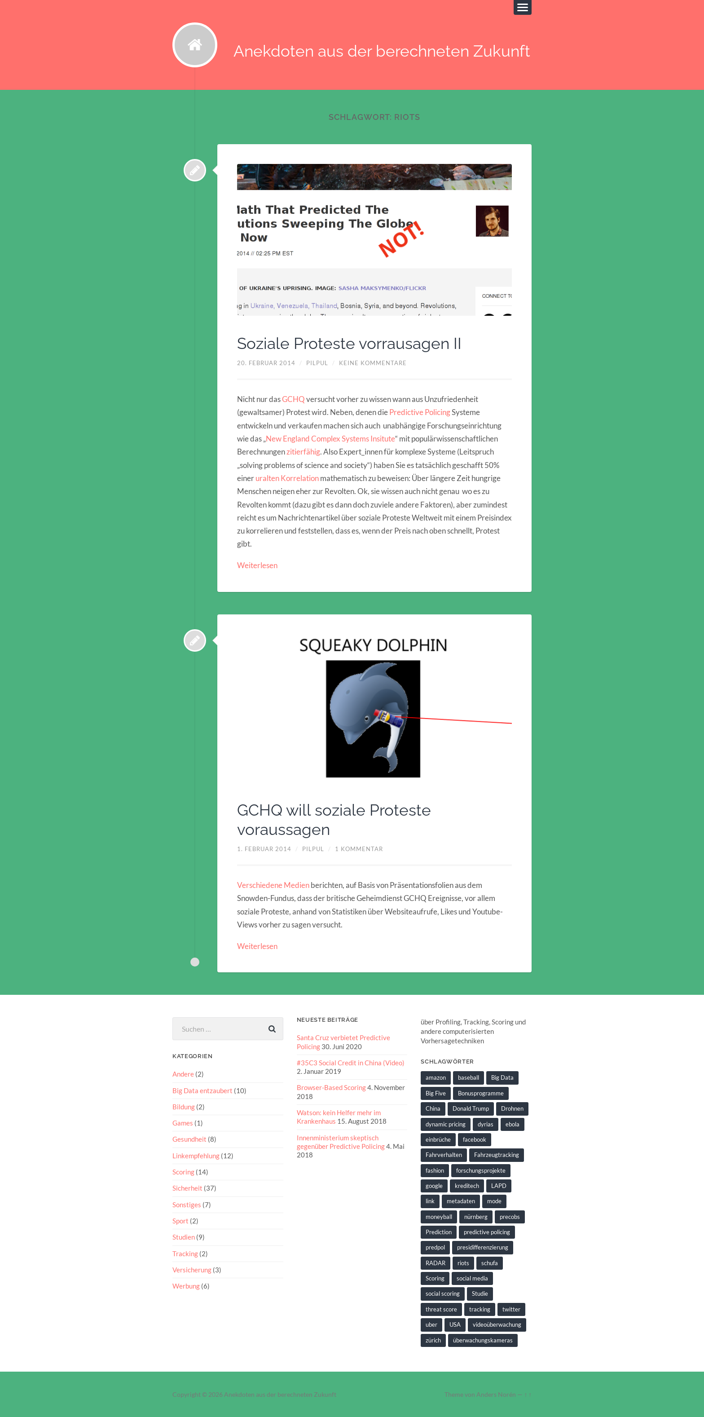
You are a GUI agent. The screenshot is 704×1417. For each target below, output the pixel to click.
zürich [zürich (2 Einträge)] (433, 1338)
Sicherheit (187, 1187)
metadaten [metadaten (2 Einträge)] (461, 1200)
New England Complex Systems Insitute (330, 438)
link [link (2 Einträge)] (430, 1200)
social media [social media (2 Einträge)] (472, 1277)
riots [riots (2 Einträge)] (463, 1262)
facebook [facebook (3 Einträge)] (474, 1138)
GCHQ (293, 399)
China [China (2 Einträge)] (433, 1108)
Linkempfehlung (196, 1155)
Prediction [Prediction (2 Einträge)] (439, 1231)
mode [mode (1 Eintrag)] (494, 1200)
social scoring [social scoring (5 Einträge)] (443, 1293)
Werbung (186, 1285)
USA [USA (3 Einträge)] (455, 1323)
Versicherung (191, 1269)
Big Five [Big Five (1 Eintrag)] (436, 1092)
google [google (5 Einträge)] (434, 1184)
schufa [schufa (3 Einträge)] (489, 1262)
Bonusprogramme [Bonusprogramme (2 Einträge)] (481, 1092)
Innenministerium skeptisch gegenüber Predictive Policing (341, 1141)
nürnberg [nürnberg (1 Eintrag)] (476, 1215)
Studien (183, 1236)
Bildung (183, 1106)
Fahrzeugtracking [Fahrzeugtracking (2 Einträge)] (496, 1154)
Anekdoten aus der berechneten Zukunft (381, 51)
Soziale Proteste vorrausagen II (351, 343)
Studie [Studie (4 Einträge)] (480, 1293)
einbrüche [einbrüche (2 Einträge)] (438, 1138)
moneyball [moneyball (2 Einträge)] (439, 1215)
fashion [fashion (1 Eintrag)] (435, 1169)
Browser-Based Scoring (331, 1087)
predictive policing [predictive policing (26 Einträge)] (487, 1231)
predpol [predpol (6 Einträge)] (435, 1246)
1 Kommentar (359, 848)
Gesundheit (189, 1138)
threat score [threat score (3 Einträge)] (441, 1308)
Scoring (183, 1171)
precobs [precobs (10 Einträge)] (510, 1215)
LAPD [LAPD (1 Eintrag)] (498, 1184)
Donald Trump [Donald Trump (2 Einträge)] (471, 1108)
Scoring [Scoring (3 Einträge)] (435, 1277)
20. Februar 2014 (266, 362)
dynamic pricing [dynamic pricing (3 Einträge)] (446, 1123)
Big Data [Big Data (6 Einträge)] (502, 1077)
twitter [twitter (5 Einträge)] (511, 1308)
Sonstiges (186, 1204)
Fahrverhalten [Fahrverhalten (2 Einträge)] (444, 1154)
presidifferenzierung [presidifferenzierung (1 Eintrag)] (482, 1246)
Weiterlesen (257, 565)
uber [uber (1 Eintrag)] (431, 1323)
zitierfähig (303, 451)
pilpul (317, 362)
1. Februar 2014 (264, 848)
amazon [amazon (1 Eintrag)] (436, 1077)
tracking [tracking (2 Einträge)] (479, 1308)
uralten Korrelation (287, 478)
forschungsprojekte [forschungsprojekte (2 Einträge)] (481, 1169)
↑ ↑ (528, 1393)
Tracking (185, 1253)
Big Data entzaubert (202, 1090)
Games (182, 1122)
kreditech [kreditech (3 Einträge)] (467, 1184)
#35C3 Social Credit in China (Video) (351, 1062)
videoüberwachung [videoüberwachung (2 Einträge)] (497, 1323)
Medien (296, 884)
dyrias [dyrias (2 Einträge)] (485, 1123)
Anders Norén (496, 1393)
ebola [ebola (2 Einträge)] (512, 1123)
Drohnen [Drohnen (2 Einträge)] (512, 1108)
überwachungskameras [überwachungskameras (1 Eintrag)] (483, 1338)
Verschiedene (259, 884)
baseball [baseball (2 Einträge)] (468, 1077)
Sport (180, 1220)
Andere (183, 1073)
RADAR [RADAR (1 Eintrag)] (435, 1262)
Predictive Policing (419, 412)
